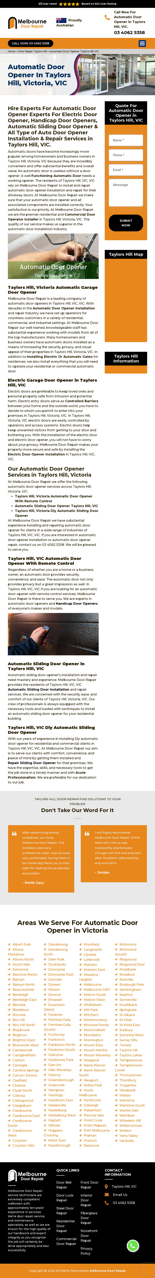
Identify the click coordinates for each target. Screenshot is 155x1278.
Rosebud (126, 974)
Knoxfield (91, 944)
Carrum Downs (25, 1075)
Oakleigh (91, 1105)
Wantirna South (132, 1105)
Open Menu (142, 43)
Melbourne (93, 985)
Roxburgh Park (131, 985)
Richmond (127, 944)
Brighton (20, 1035)
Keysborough (59, 1145)
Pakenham (93, 1110)
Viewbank (127, 1090)
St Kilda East (129, 1025)
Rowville (126, 979)
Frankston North (61, 1045)
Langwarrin (93, 949)
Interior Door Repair (86, 1200)
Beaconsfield (23, 990)
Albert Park (22, 944)
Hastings (55, 1095)
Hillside (54, 1125)
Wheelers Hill (130, 1120)
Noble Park (93, 1085)
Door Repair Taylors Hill (32, 51)
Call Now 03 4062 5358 (30, 43)
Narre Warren (95, 1065)
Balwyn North (24, 985)
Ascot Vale (21, 964)
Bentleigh (20, 995)
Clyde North (22, 1090)
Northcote (92, 1100)
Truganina (127, 1085)
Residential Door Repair (65, 1226)
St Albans (127, 1015)
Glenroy (54, 1075)
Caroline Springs (26, 1070)
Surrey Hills (128, 1040)
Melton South (95, 995)
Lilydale (90, 954)
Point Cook (93, 1120)
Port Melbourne (97, 1130)
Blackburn (21, 1010)
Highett (54, 1120)
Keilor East (57, 1140)
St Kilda (125, 1020)
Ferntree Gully (59, 1020)
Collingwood (23, 1101)
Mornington (93, 1040)
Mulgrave (91, 1060)
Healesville (57, 1105)
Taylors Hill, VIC (124, 1186)
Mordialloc (92, 1035)
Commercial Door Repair (65, 1241)
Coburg (19, 1095)
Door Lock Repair (64, 1197)
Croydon (20, 1140)
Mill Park (91, 1010)
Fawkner (55, 1015)
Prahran (90, 1135)
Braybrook (21, 1030)
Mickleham (93, 1005)
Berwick (19, 1005)
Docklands (57, 964)
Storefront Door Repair (89, 1235)
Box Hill (19, 1020)
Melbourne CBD (97, 990)
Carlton (19, 1060)
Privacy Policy (86, 1251)
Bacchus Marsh (25, 974)
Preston (90, 1140)
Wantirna (126, 1100)
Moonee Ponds (96, 1025)
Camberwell (22, 1050)
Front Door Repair (89, 1185)
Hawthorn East (60, 1100)
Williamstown (130, 1126)
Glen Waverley (59, 1070)
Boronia (19, 1015)
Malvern (90, 965)
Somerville (128, 1000)
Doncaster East (61, 974)
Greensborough (61, 1080)
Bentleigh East (25, 1000)
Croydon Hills (23, 1145)
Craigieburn (22, 1106)
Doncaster (56, 969)
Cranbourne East (26, 1116)
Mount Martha (95, 1050)
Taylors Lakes (130, 1055)
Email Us (120, 1195)
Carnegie (20, 1065)
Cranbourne (22, 1111)
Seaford (125, 995)
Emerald (55, 1000)
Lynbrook (91, 960)
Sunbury (126, 1030)
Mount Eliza (93, 1045)
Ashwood (20, 969)
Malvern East (94, 970)
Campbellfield (24, 1055)
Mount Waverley (97, 1055)
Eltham (54, 990)
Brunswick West (26, 1045)
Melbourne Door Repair (108, 1271)
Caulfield (20, 1080)
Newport (91, 1080)
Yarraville (126, 1141)
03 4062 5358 (129, 32)
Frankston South (61, 1050)
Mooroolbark (94, 1030)
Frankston (56, 1040)
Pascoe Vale (94, 1115)
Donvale (55, 979)
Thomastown (130, 1075)
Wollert (125, 1131)
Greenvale (56, 1085)
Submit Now (126, 223)
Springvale (128, 1010)
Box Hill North (24, 1025)
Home (12, 51)
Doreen (54, 985)
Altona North (23, 959)
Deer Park (56, 959)
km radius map (126, 301)
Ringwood (127, 959)
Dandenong (58, 944)
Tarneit (125, 1045)
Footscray (56, 1035)
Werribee (126, 1115)
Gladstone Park (61, 1060)
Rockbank (127, 969)
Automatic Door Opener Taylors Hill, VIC (74, 51)
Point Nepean (95, 1125)
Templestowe (130, 1060)
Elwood (54, 995)
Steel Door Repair (65, 1210)
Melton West (94, 1000)
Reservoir (91, 1145)
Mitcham (91, 1015)
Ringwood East (132, 964)
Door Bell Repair (63, 1185)
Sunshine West (131, 1035)
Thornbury (127, 1080)
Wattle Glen (129, 1110)
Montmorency (95, 1020)
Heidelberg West (62, 1115)
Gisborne (55, 1055)
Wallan (125, 1095)
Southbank (128, 1005)
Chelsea (19, 1085)
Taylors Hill (128, 1050)
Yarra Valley (128, 1136)
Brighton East (24, 1040)
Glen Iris (54, 1065)
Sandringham (130, 990)
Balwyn (18, 979)
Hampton (56, 1090)
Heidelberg (57, 1110)
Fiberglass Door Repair (89, 1218)
